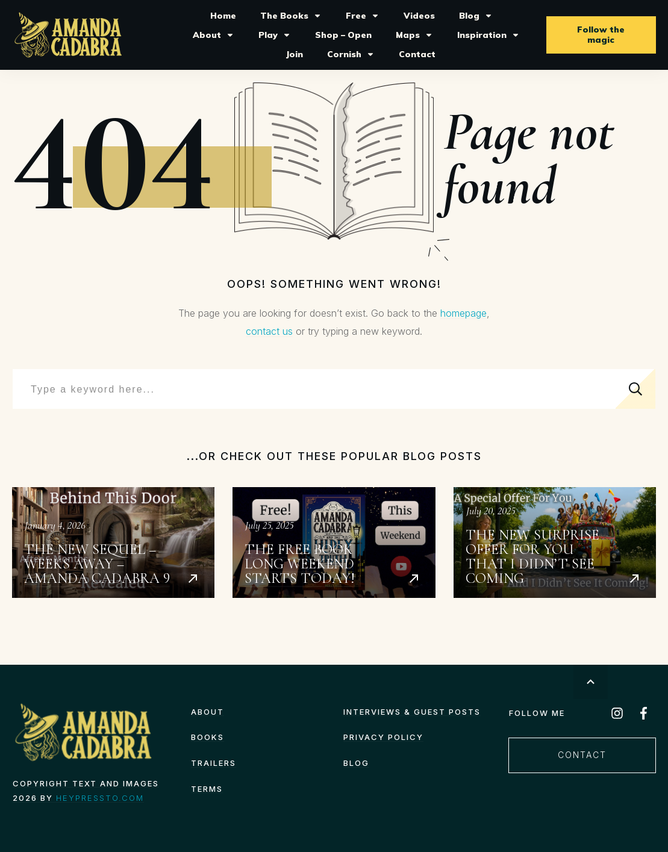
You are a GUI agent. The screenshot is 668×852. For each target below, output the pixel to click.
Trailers (213, 763)
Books (207, 737)
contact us (269, 331)
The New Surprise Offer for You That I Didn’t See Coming (555, 542)
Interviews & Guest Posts (412, 712)
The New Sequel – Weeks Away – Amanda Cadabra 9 (113, 542)
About (207, 712)
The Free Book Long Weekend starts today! (334, 542)
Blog (356, 763)
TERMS (207, 789)
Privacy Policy (383, 737)
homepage (463, 313)
